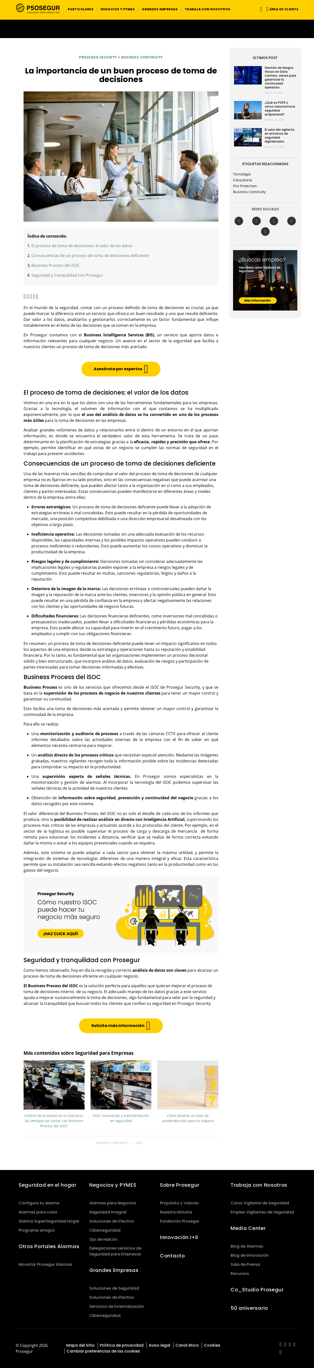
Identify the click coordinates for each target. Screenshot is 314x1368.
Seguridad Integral (107, 1212)
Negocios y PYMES (112, 1185)
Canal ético (187, 1345)
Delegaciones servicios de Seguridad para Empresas (115, 1251)
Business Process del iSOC (55, 265)
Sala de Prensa (245, 1264)
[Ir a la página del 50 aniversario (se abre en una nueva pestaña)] (157, 29)
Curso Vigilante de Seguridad (260, 1203)
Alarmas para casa (38, 1212)
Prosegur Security (98, 57)
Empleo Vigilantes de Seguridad (262, 1212)
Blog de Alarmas (247, 1246)
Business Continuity (142, 57)
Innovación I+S (179, 1237)
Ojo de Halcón (103, 1239)
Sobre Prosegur (179, 1185)
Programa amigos (37, 1230)
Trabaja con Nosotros (259, 1185)
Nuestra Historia (176, 1212)
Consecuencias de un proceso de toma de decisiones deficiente (90, 255)
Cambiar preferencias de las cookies (103, 1351)
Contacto (172, 1255)
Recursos (240, 1273)
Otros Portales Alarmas (49, 1246)
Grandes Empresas (113, 1270)
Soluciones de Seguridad (114, 1288)
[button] (80, 9)
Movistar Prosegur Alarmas (45, 1264)
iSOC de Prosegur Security (175, 687)
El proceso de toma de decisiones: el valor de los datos (81, 245)
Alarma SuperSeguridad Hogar (49, 1221)
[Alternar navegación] (260, 9)
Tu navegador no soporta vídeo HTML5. (157, 29)
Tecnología (242, 174)
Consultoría (242, 180)
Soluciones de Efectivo (111, 1221)
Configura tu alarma (39, 1203)
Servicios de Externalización (116, 1306)
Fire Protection (245, 186)
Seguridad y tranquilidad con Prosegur (67, 275)
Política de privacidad (122, 1345)
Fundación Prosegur (179, 1221)
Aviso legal (159, 1345)
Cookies (212, 1345)
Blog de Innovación (250, 1255)
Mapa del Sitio (80, 1345)
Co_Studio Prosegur (257, 1289)
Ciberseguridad (104, 1230)
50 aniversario (249, 1308)
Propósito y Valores (179, 1203)
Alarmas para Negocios (112, 1203)
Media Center (248, 1228)
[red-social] (280, 1345)
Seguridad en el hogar (48, 1185)
